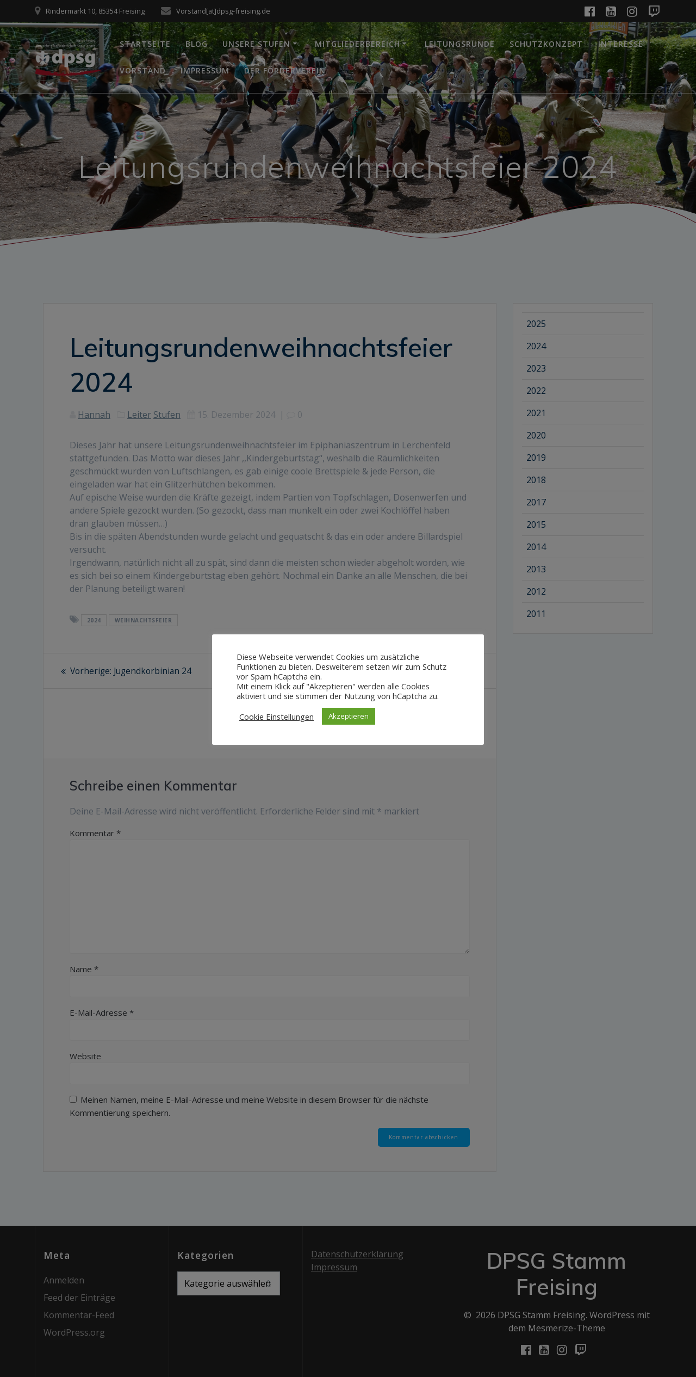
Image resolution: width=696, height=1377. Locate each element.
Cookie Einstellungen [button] (276, 716)
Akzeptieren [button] (348, 716)
